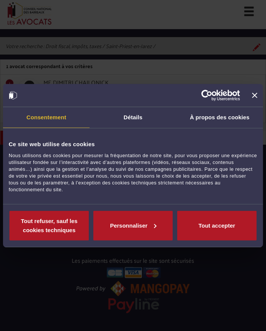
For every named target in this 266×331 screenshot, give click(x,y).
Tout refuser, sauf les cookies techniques (49, 225)
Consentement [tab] (46, 117)
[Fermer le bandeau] (254, 95)
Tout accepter (216, 225)
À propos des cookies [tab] (219, 117)
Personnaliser (133, 225)
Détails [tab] (133, 117)
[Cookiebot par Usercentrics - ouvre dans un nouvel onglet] (207, 95)
